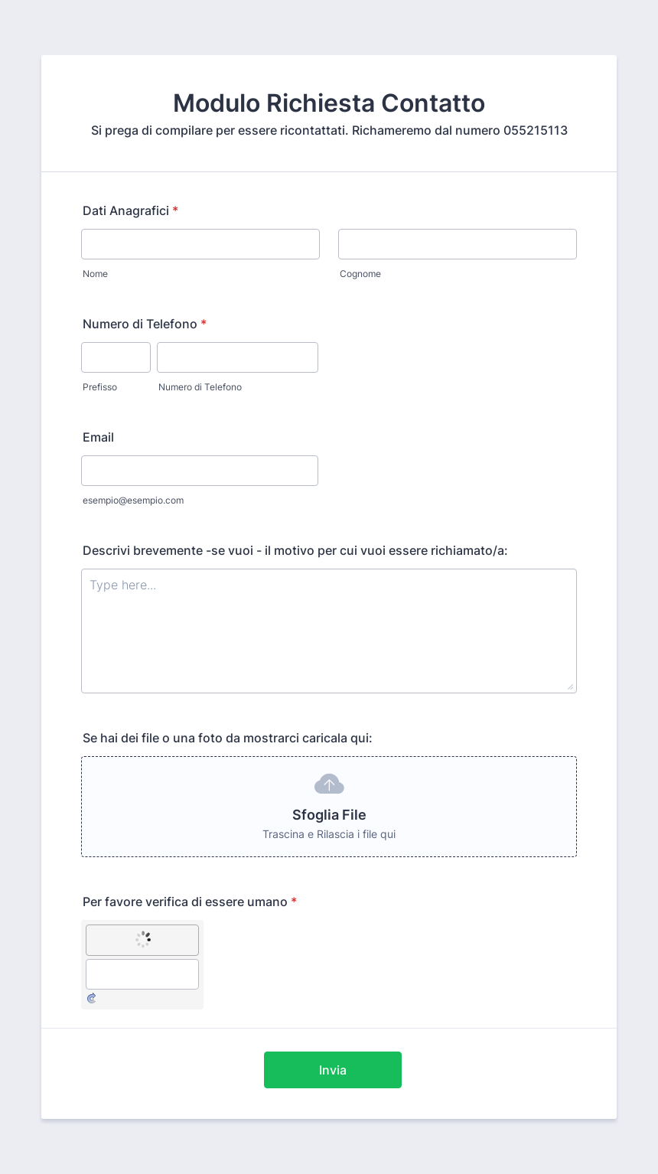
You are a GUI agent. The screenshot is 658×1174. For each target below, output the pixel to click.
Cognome (360, 273)
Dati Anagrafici (130, 210)
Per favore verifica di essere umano (190, 901)
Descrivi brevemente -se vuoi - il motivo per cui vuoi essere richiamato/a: (295, 550)
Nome (95, 273)
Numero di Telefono (145, 323)
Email (98, 437)
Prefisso (100, 387)
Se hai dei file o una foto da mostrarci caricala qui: (228, 737)
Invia (333, 1070)
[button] (329, 806)
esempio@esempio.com (133, 500)
